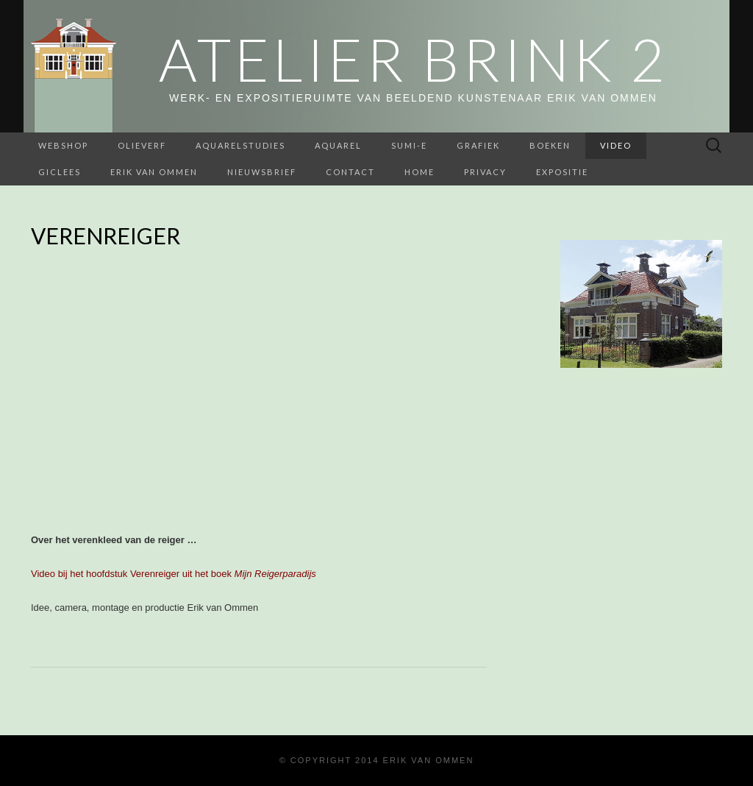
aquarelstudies (240, 145)
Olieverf (142, 145)
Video (616, 145)
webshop (63, 145)
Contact (350, 172)
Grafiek (478, 145)
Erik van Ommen (154, 172)
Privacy (485, 172)
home (419, 172)
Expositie (562, 172)
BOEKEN (550, 145)
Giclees (59, 172)
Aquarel (338, 145)
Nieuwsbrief (261, 172)
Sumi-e (409, 145)
